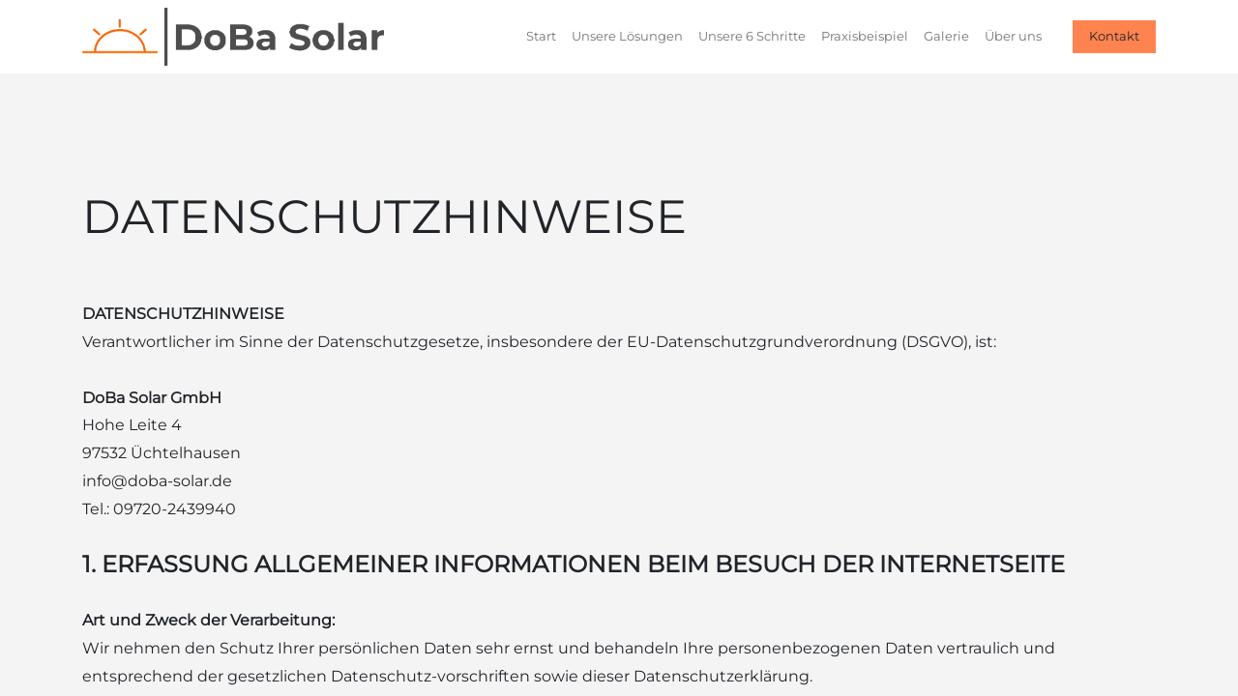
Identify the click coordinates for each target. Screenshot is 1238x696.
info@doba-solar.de (157, 481)
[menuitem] (541, 36)
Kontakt (1114, 36)
